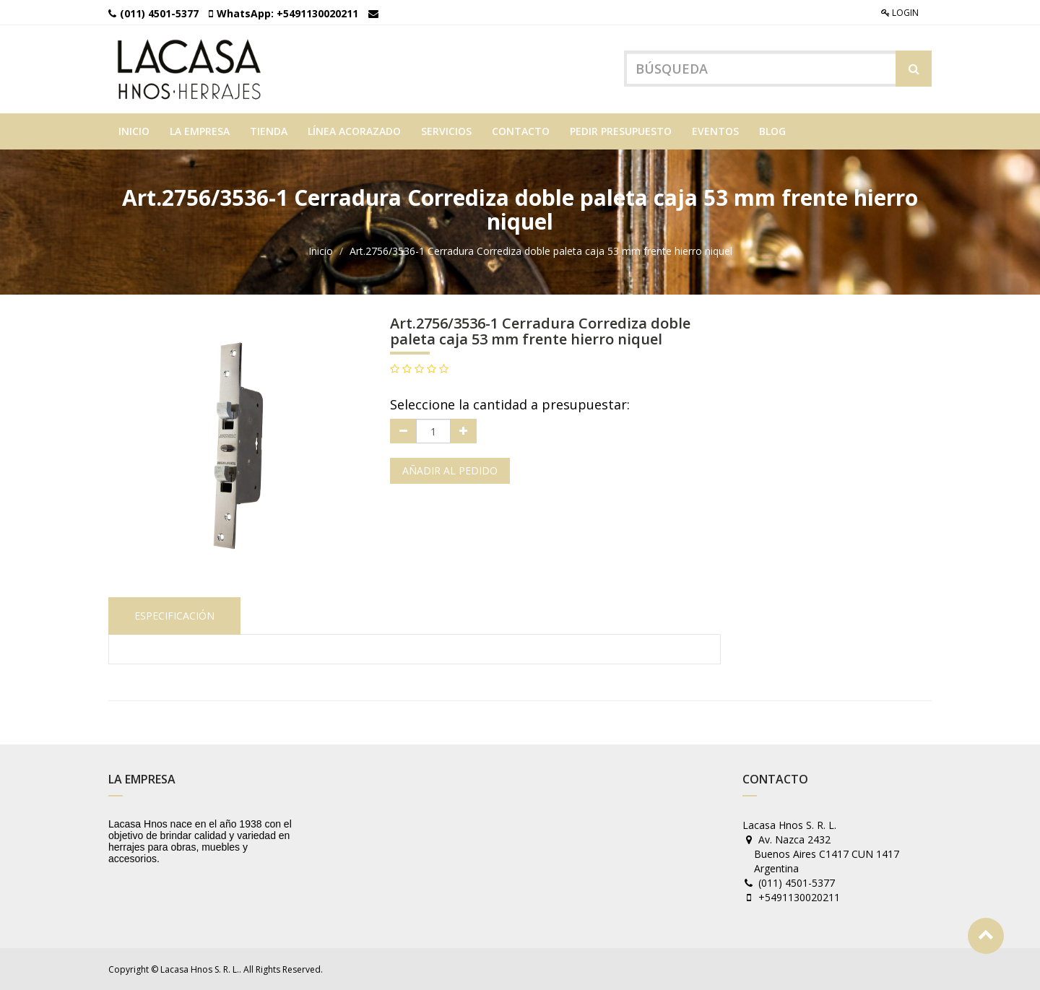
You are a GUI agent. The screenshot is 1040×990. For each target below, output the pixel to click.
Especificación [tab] (174, 615)
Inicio (320, 251)
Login (900, 12)
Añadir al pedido (450, 470)
